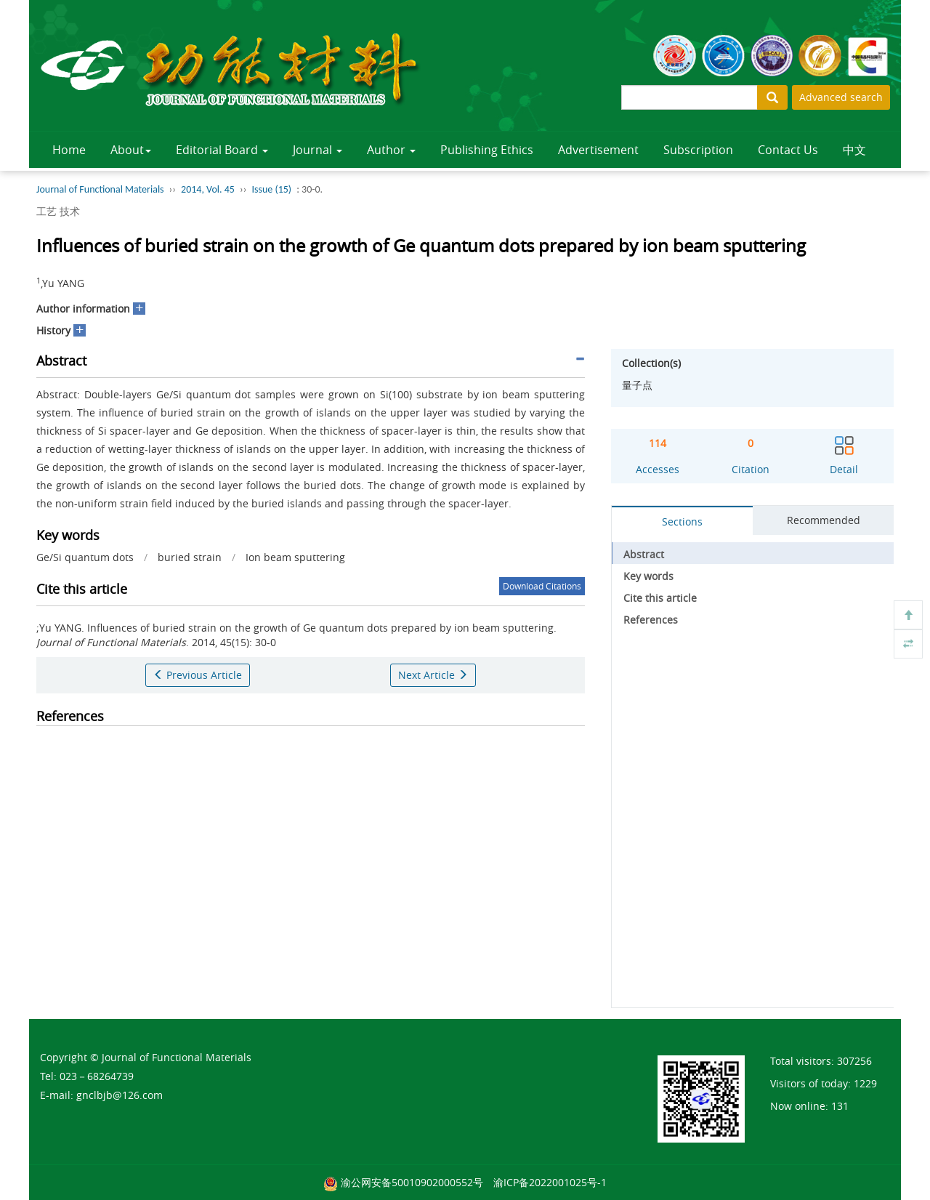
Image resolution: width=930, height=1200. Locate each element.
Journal (317, 150)
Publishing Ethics (486, 150)
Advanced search (841, 97)
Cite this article (660, 598)
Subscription (698, 150)
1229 (865, 1083)
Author (391, 150)
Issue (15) (271, 189)
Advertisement (598, 150)
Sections (682, 521)
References (650, 620)
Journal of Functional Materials (100, 189)
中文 (854, 150)
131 (840, 1106)
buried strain (190, 557)
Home (69, 150)
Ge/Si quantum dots (85, 557)
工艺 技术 (58, 211)
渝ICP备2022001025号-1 (550, 1182)
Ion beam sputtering (295, 557)
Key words (648, 576)
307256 (854, 1061)
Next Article (433, 675)
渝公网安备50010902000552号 (412, 1182)
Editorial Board (222, 150)
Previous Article (197, 675)
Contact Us (788, 150)
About (130, 150)
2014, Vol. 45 (208, 189)
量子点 (637, 385)
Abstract (643, 554)
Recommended (823, 520)
